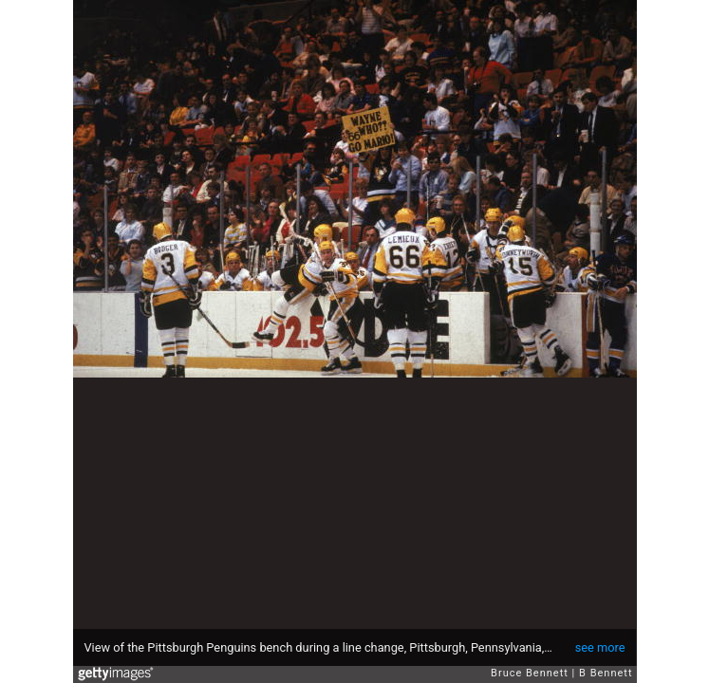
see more (600, 647)
